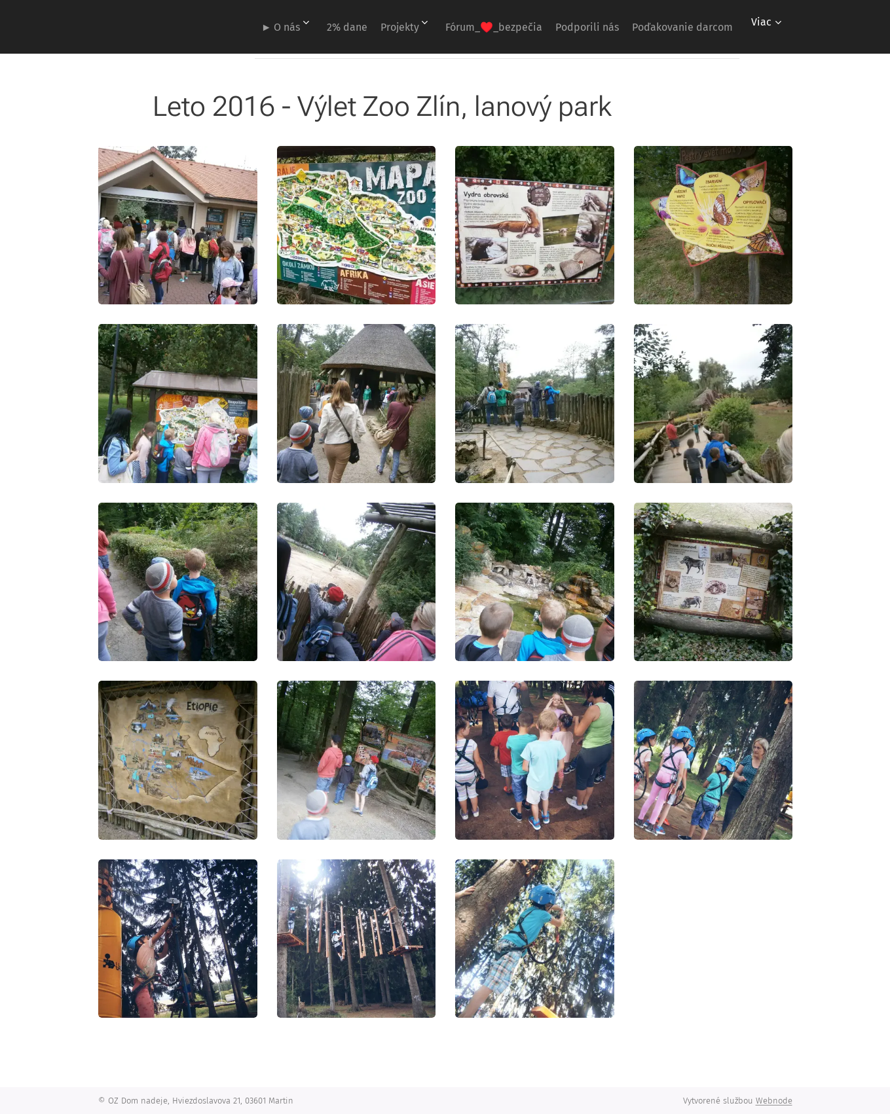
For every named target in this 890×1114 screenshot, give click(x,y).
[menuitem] (236, 27)
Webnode (774, 1100)
